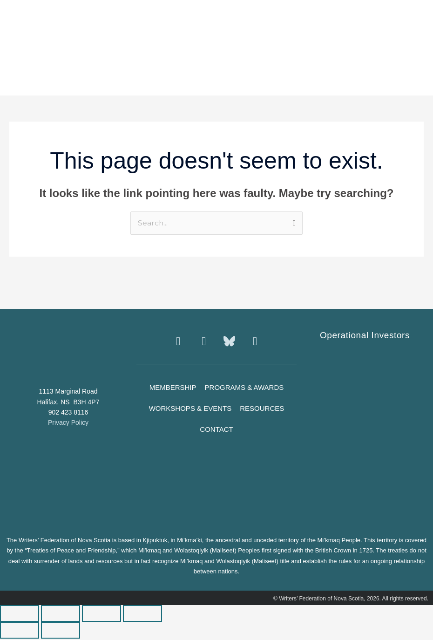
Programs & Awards (244, 388)
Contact (216, 430)
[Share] (101, 614)
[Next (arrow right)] (60, 631)
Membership (172, 388)
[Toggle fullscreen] (60, 614)
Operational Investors (365, 336)
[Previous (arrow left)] (19, 631)
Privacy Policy (68, 424)
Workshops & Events (190, 409)
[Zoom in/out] (19, 614)
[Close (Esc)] (142, 614)
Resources (262, 409)
